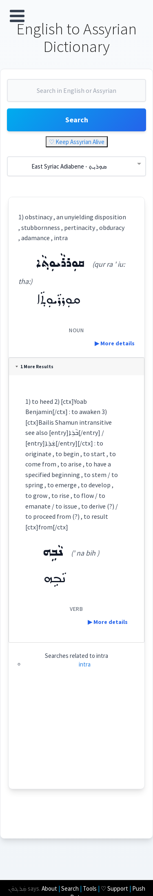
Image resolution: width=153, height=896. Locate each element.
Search (76, 119)
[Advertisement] (76, 738)
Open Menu (17, 16)
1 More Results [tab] (34, 366)
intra (85, 664)
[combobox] (76, 93)
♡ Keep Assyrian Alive (76, 142)
